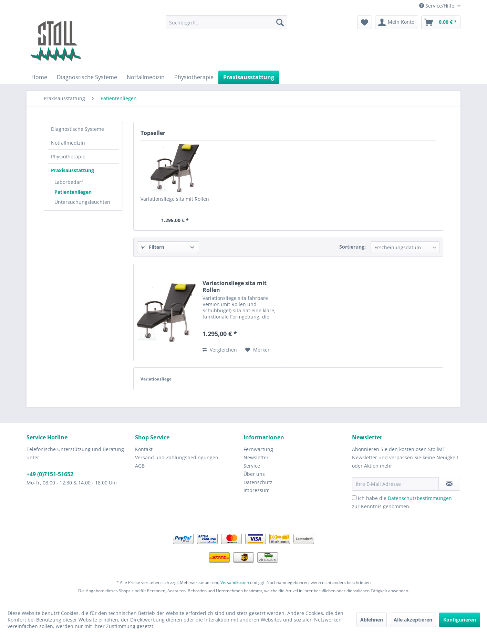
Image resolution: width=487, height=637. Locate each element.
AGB (140, 465)
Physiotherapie (68, 156)
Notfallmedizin (68, 142)
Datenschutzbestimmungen (420, 498)
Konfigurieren (459, 619)
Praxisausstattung (72, 170)
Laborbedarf (68, 182)
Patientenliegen (73, 192)
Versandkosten (234, 582)
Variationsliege (156, 379)
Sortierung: (352, 246)
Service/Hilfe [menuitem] (437, 5)
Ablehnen (371, 619)
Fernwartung (258, 449)
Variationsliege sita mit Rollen (175, 199)
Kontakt (144, 449)
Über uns (254, 474)
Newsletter (256, 457)
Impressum (257, 490)
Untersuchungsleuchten (82, 202)
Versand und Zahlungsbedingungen (176, 457)
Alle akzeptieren (413, 619)
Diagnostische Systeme (77, 129)
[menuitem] (226, 22)
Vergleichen (220, 349)
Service (252, 465)
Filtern (152, 247)
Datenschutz (258, 482)
